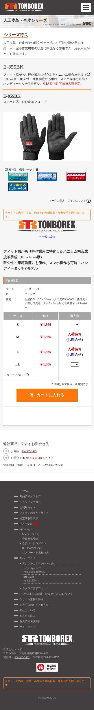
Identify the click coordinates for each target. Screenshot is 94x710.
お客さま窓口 (32, 457)
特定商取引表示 (29, 518)
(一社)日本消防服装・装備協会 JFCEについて (46, 593)
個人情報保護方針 (30, 621)
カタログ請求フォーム (35, 588)
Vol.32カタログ (52, 570)
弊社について (27, 610)
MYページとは (31, 534)
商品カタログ (27, 558)
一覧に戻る (48, 236)
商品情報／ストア (30, 496)
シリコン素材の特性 (31, 599)
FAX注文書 (26, 524)
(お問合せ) (74, 339)
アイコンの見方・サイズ (34, 512)
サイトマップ (27, 626)
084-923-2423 (29, 451)
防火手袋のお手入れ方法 (34, 604)
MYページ (26, 529)
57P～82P (52, 579)
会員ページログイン (34, 543)
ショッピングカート (31, 501)
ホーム (25, 490)
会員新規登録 (30, 538)
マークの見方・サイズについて (67, 200)
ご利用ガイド (27, 507)
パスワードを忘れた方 (35, 552)
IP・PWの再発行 (32, 548)
